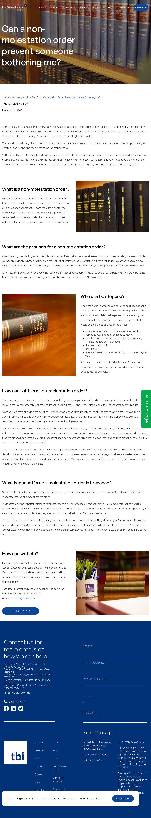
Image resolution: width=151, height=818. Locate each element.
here (102, 798)
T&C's (55, 750)
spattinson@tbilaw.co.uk (22, 598)
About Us (69, 7)
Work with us (99, 7)
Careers (38, 774)
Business (56, 7)
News (37, 782)
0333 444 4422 (15, 701)
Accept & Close (123, 798)
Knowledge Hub (84, 7)
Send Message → (100, 732)
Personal (44, 7)
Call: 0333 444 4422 (20, 611)
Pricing (112, 7)
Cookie (38, 758)
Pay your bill (141, 7)
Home (5, 97)
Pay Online (39, 790)
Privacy (56, 758)
